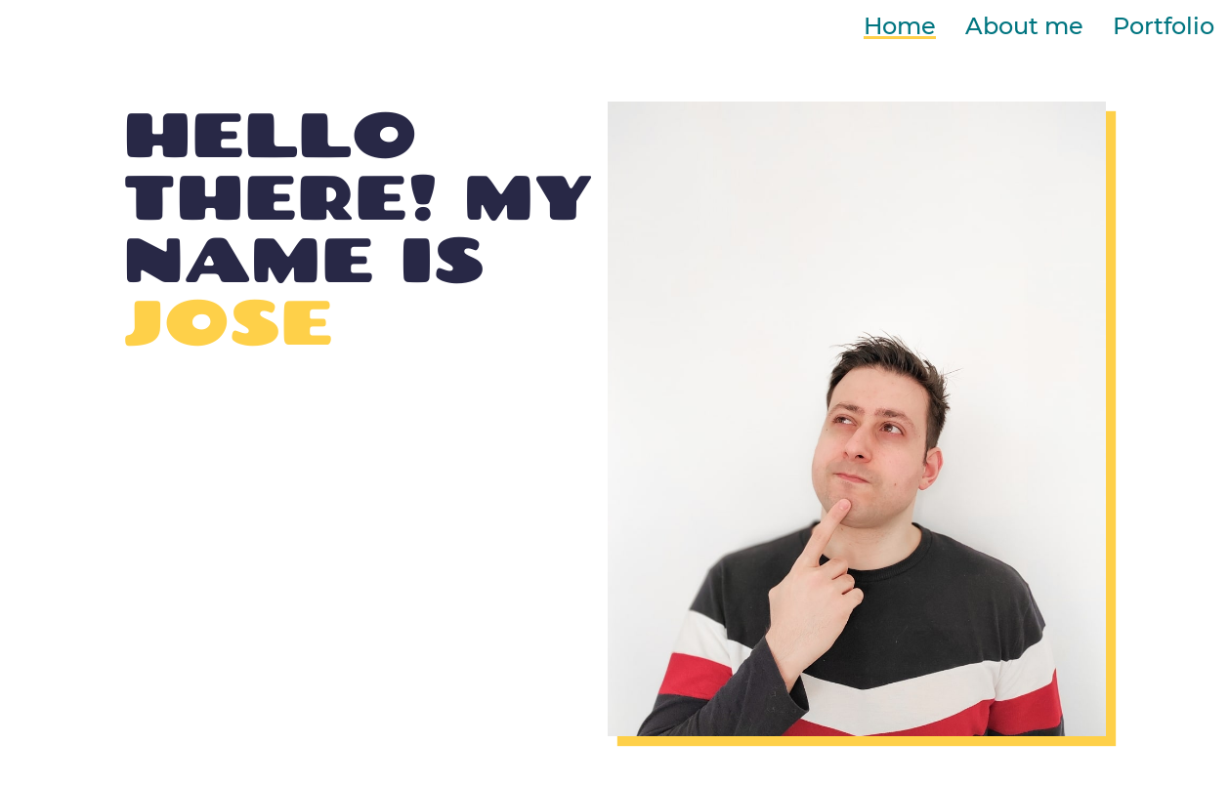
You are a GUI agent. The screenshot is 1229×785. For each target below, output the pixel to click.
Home (900, 26)
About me (1024, 26)
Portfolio (1163, 26)
